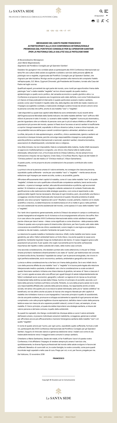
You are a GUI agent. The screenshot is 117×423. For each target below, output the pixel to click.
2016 (56, 17)
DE (48, 31)
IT (65, 31)
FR (61, 31)
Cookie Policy (58, 417)
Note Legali (48, 417)
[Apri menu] (106, 11)
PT (69, 31)
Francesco (15, 17)
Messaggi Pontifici (43, 17)
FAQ (40, 417)
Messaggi (27, 17)
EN (52, 31)
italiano (99, 16)
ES (57, 31)
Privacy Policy (71, 417)
